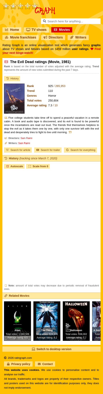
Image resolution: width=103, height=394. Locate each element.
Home (12, 29)
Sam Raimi (26, 138)
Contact (45, 364)
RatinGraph (29, 4)
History (12, 78)
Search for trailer (48, 149)
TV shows (36, 29)
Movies (62, 29)
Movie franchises (20, 37)
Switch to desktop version (51, 349)
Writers (78, 37)
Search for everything (80, 149)
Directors (53, 37)
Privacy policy (18, 364)
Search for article (18, 149)
